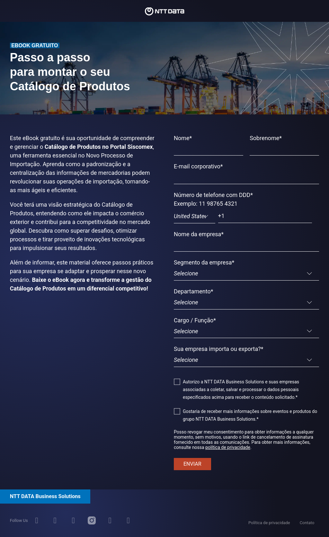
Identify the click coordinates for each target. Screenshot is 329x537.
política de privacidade (227, 447)
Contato (307, 522)
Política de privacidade (269, 522)
